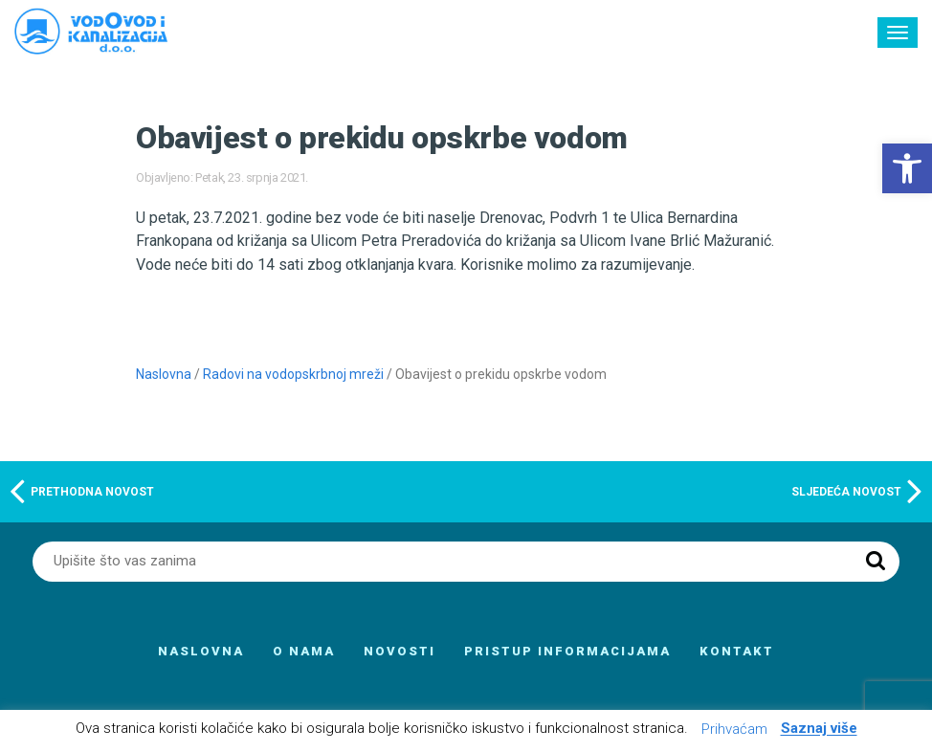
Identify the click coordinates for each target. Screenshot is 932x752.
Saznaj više (819, 729)
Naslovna (163, 374)
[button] (907, 168)
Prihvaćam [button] (734, 729)
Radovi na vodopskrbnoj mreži (293, 374)
